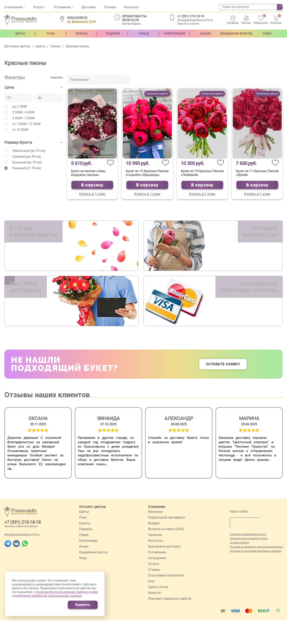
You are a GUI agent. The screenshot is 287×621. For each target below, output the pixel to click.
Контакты (131, 7)
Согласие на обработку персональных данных (256, 547)
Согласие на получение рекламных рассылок (255, 551)
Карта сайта (239, 512)
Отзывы (110, 7)
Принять (82, 605)
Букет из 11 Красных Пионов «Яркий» (257, 173)
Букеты (81, 35)
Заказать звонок (188, 23)
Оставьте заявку (223, 365)
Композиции (174, 35)
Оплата (153, 564)
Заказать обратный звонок (20, 527)
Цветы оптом (158, 588)
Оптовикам (62, 7)
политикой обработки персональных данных (48, 596)
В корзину (92, 185)
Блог (151, 582)
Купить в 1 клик (92, 194)
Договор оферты (239, 543)
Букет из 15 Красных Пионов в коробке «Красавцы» (147, 173)
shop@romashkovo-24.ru (194, 20)
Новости (154, 593)
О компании (13, 7)
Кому (267, 35)
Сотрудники (157, 559)
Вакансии (155, 512)
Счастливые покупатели (166, 576)
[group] (38, 443)
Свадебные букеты (236, 35)
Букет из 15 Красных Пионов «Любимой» (202, 173)
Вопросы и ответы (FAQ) (166, 530)
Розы (51, 35)
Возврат (154, 524)
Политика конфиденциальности (248, 535)
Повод (144, 35)
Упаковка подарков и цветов (169, 599)
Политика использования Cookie (248, 539)
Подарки (112, 35)
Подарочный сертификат (166, 518)
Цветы (20, 35)
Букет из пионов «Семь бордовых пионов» (88, 173)
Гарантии (155, 536)
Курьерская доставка (164, 547)
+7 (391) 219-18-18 (190, 16)
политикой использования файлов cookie (67, 592)
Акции (205, 35)
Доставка (89, 7)
